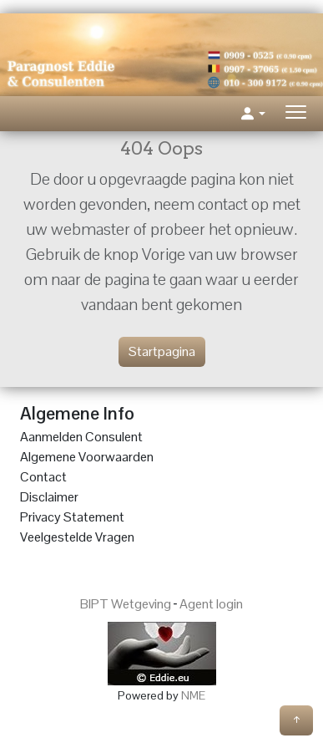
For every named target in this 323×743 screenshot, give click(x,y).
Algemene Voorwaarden (87, 457)
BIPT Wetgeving (125, 604)
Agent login (211, 604)
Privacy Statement (72, 517)
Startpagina (162, 351)
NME (193, 695)
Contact (43, 477)
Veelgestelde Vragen (77, 537)
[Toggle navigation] (295, 114)
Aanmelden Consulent (81, 436)
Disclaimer (49, 497)
